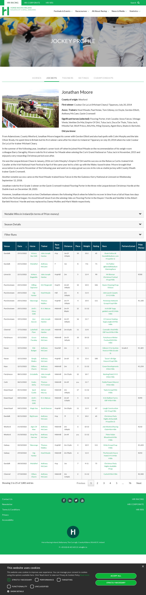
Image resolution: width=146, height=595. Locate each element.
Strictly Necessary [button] (115, 582)
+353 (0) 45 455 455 (68, 547)
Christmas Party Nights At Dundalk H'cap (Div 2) (110, 418)
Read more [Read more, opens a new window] (84, 575)
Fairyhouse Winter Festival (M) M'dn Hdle (110, 340)
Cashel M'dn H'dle (110, 474)
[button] (49, 591)
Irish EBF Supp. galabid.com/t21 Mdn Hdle (110, 311)
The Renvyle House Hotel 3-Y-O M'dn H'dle (110, 455)
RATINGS (83, 78)
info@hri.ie (83, 547)
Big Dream (34, 416)
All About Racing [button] (100, 11)
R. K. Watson (45, 308)
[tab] (73, 214)
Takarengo (34, 301)
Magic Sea (34, 408)
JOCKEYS (51, 78)
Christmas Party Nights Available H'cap (110, 466)
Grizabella (34, 374)
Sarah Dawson (46, 408)
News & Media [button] (119, 11)
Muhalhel (34, 264)
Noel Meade (45, 293)
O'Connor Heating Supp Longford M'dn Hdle (110, 321)
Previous (81, 483)
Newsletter (7, 504)
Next (138, 483)
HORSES (36, 78)
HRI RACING (13, 3)
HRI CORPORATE (32, 3)
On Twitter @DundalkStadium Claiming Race (110, 266)
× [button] (143, 566)
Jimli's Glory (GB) (33, 311)
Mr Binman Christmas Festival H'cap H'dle (110, 277)
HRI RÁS (49, 3)
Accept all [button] (116, 576)
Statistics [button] (135, 11)
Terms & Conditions (11, 509)
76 (130, 483)
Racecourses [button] (82, 11)
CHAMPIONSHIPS (103, 78)
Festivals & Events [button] (63, 11)
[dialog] (73, 579)
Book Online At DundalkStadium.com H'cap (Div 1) (110, 256)
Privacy (5, 515)
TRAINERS (67, 78)
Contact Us (7, 499)
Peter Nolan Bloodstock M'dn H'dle (110, 437)
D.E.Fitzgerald (46, 285)
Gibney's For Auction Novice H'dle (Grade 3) (110, 350)
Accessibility (7, 520)
